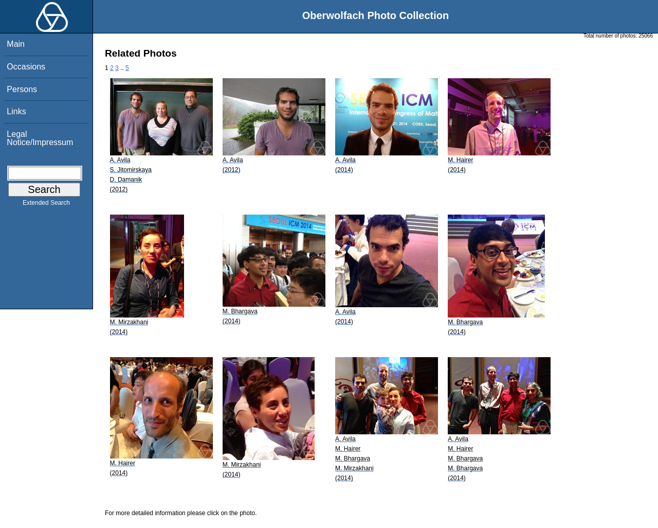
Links (16, 111)
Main (16, 44)
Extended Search (46, 205)
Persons (22, 89)
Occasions (26, 66)
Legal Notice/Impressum (40, 138)
